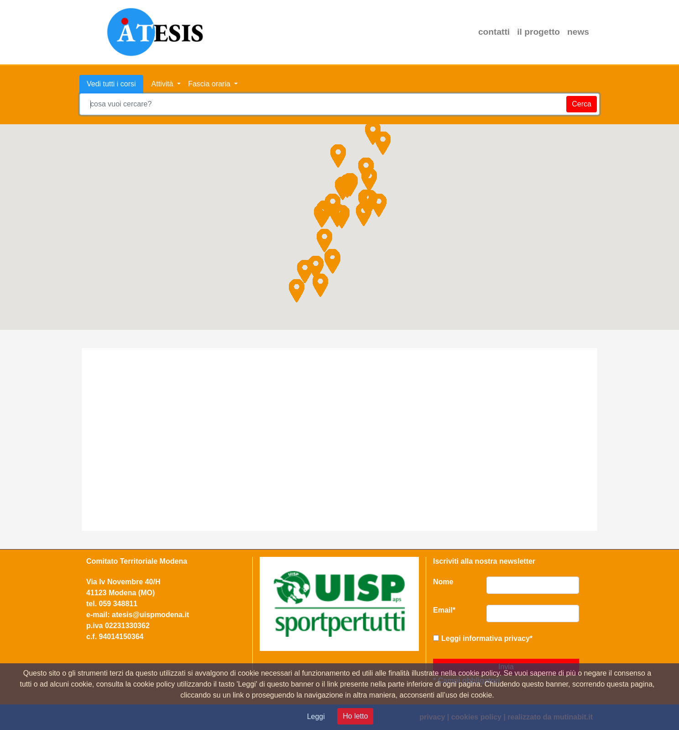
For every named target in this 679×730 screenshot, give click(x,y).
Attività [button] (163, 84)
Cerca (581, 104)
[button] (342, 188)
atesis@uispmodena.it (150, 615)
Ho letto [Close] (355, 716)
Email (444, 610)
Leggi (316, 716)
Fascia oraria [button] (210, 84)
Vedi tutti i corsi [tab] (111, 84)
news (578, 32)
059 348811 (118, 604)
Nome (443, 582)
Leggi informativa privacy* (487, 638)
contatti (494, 32)
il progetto (538, 32)
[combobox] (339, 104)
